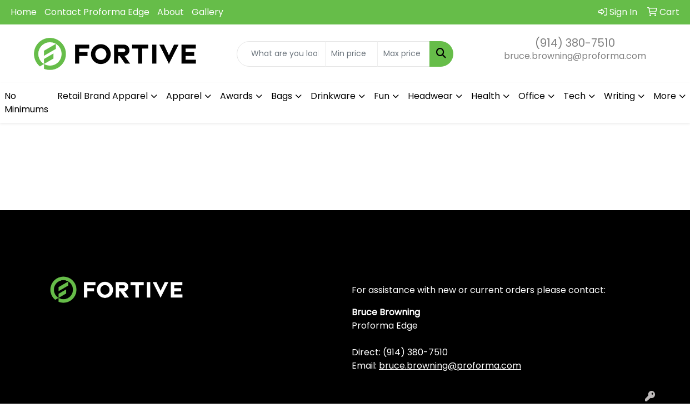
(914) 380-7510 (575, 43)
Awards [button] (236, 96)
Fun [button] (381, 96)
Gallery (207, 12)
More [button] (664, 96)
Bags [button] (281, 96)
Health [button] (485, 96)
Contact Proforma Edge (96, 12)
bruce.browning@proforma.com (575, 55)
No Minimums (26, 103)
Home (24, 12)
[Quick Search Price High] (403, 54)
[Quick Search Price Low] (351, 54)
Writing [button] (619, 96)
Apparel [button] (184, 96)
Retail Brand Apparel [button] (102, 96)
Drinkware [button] (333, 96)
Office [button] (531, 96)
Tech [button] (574, 96)
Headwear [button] (430, 96)
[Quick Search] (281, 54)
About (170, 12)
